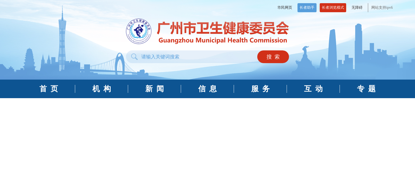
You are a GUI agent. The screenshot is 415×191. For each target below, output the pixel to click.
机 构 (101, 89)
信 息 (207, 89)
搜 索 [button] (273, 57)
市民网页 (284, 8)
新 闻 (154, 89)
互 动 (313, 89)
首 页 (48, 89)
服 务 (260, 89)
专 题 (366, 89)
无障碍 (357, 8)
